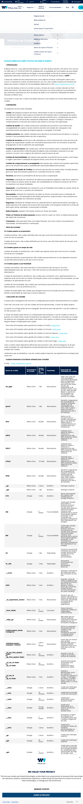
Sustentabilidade (55, 7)
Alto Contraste (19, 1)
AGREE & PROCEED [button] (41, 795)
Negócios (30, 7)
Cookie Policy (14, 802)
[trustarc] (77, 802)
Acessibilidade (7, 1)
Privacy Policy (6, 802)
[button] (80, 758)
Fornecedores (55, 1)
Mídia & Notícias (41, 7)
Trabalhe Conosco (65, 1)
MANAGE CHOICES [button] (41, 789)
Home (6, 47)
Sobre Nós (20, 7)
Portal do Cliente (44, 1)
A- (27, 1)
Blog (67, 7)
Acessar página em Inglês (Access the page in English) (28, 61)
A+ (33, 1)
